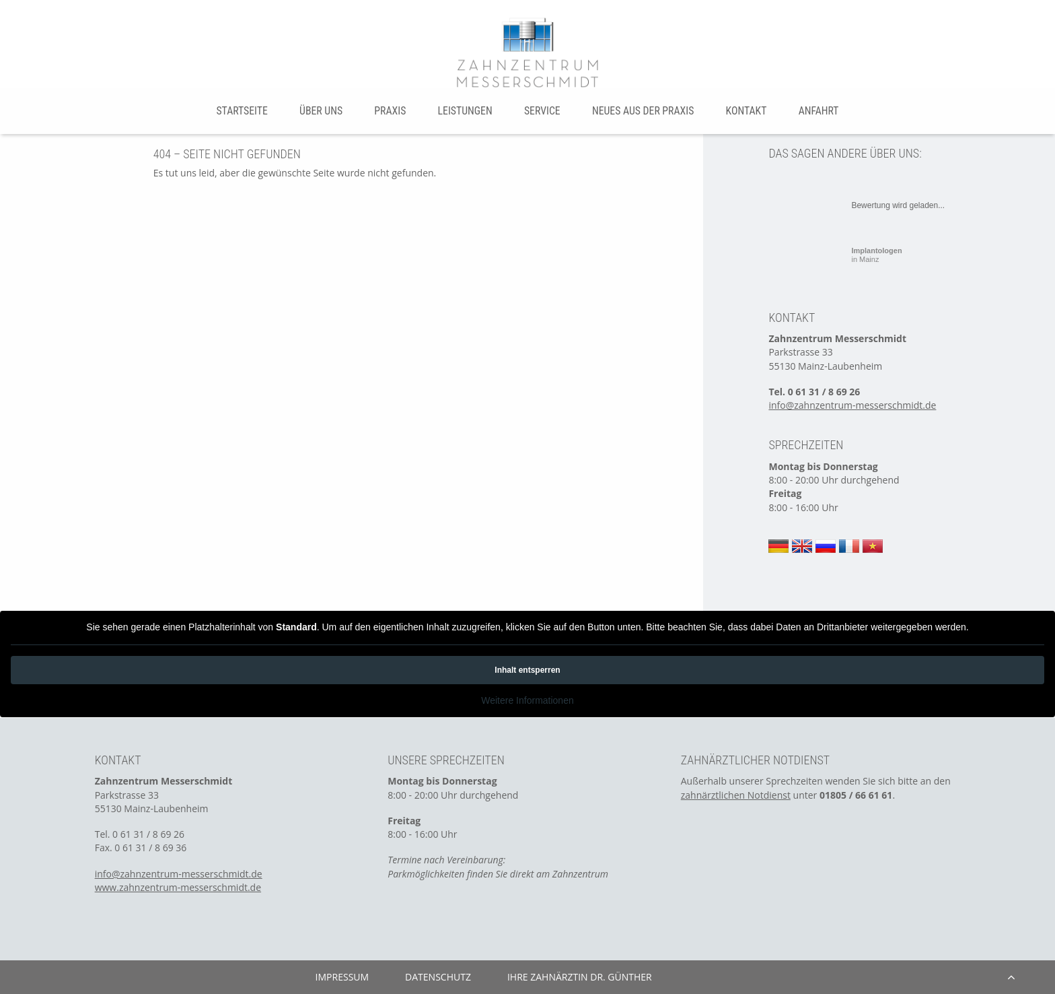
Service (542, 110)
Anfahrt (819, 110)
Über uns (320, 110)
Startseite (241, 110)
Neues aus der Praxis (643, 110)
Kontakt (746, 110)
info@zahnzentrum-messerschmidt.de (852, 405)
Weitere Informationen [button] (527, 700)
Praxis (390, 110)
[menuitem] (242, 111)
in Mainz (876, 254)
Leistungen (465, 110)
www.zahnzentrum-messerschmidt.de (178, 887)
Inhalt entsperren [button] (527, 670)
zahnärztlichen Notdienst (736, 795)
